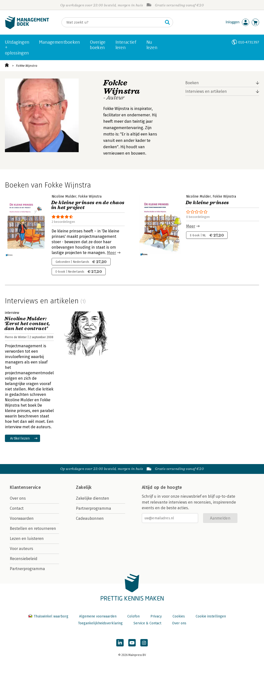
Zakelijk (84, 487)
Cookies (179, 616)
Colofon (133, 616)
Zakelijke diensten (92, 498)
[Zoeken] (112, 22)
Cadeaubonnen (90, 518)
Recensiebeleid (23, 558)
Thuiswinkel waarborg (49, 616)
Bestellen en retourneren (33, 528)
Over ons (18, 498)
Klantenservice (25, 487)
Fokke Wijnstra (26, 65)
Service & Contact (147, 623)
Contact (17, 508)
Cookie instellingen (211, 616)
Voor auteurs (21, 548)
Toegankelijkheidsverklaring (100, 623)
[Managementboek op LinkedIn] (120, 642)
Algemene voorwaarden (98, 616)
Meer (111, 252)
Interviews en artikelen (206, 91)
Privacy (156, 616)
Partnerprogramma (27, 568)
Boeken (192, 82)
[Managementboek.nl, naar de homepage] (27, 28)
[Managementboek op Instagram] (144, 642)
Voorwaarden (22, 518)
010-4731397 (248, 42)
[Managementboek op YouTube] (132, 642)
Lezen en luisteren (27, 538)
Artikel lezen (20, 438)
